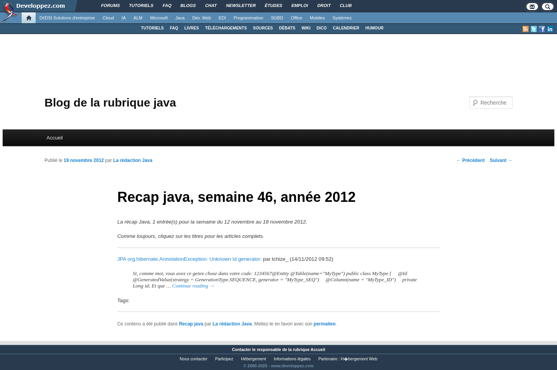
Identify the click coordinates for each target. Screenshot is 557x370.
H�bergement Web (359, 358)
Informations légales (292, 358)
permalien (325, 324)
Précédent (470, 160)
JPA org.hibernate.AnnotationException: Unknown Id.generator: (189, 259)
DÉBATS (287, 28)
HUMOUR (375, 28)
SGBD (277, 17)
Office (296, 17)
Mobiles (317, 17)
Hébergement (253, 358)
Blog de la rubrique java (110, 102)
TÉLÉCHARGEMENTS (226, 28)
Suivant (501, 160)
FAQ (174, 28)
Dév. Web (201, 17)
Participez (224, 358)
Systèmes (342, 17)
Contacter (241, 349)
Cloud (108, 17)
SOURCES (263, 28)
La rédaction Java (132, 160)
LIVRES (192, 28)
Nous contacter (194, 358)
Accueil (54, 138)
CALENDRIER (346, 28)
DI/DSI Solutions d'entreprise (67, 17)
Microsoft (158, 17)
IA (124, 17)
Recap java (191, 324)
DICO (322, 28)
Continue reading (193, 286)
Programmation (248, 17)
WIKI (305, 28)
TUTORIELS (152, 28)
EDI (222, 17)
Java (180, 17)
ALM (137, 17)
